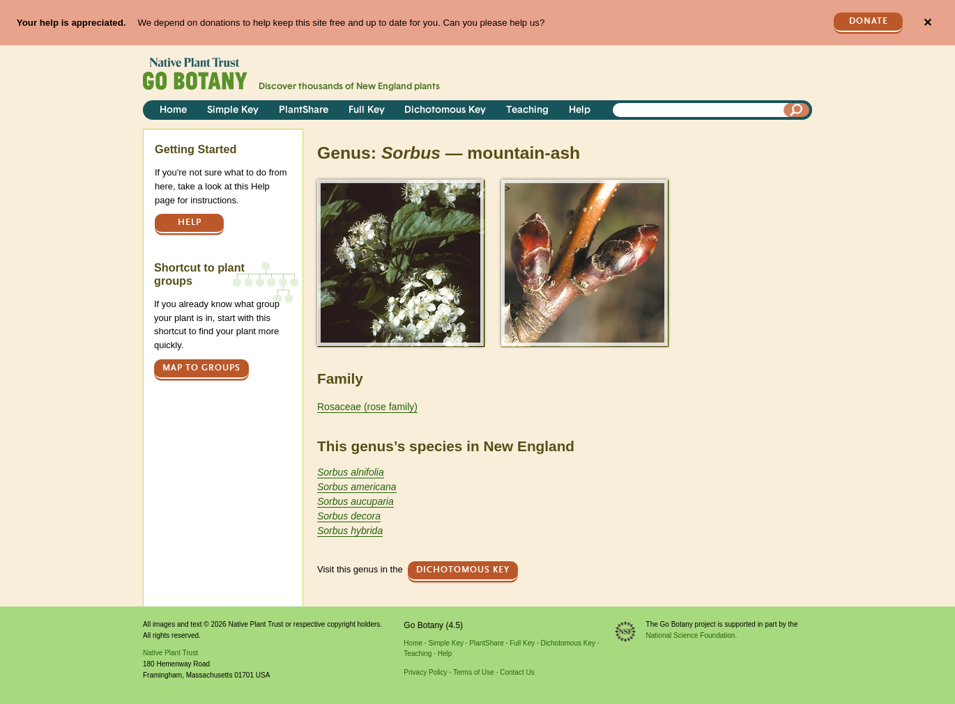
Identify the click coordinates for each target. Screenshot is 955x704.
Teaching (527, 110)
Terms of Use (473, 672)
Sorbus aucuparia (355, 501)
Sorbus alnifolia (350, 472)
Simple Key (233, 110)
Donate (868, 21)
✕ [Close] (927, 23)
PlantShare (303, 110)
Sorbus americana (357, 486)
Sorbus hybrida (350, 530)
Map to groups (201, 368)
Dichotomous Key (445, 110)
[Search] (797, 110)
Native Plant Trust (170, 653)
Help (579, 110)
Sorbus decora (349, 516)
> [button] (323, 188)
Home (173, 110)
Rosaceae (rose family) (367, 406)
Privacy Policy (425, 672)
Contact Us (517, 672)
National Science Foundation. (692, 635)
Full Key (367, 110)
